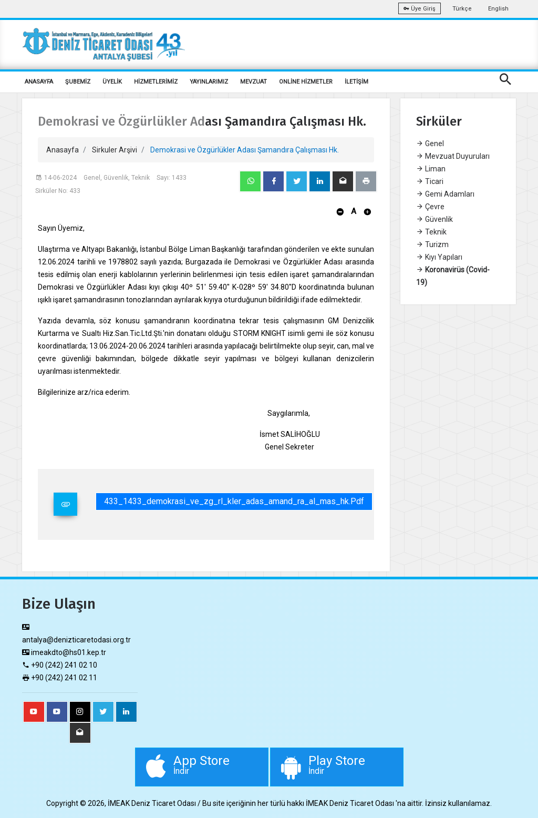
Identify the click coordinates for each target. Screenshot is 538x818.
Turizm (432, 244)
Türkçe (462, 8)
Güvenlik (434, 219)
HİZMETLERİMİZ (156, 81)
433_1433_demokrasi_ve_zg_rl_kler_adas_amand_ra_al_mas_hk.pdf (234, 501)
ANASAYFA (39, 81)
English (498, 8)
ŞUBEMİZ (77, 81)
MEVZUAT (253, 81)
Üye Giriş (420, 8)
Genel (430, 143)
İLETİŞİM (356, 81)
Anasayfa (62, 150)
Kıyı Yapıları (439, 257)
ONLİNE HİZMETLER (306, 81)
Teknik (431, 232)
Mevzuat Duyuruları (453, 156)
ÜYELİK (112, 81)
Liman (431, 169)
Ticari (429, 181)
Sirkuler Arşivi (114, 150)
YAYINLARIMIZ (209, 81)
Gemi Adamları (445, 194)
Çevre (430, 206)
